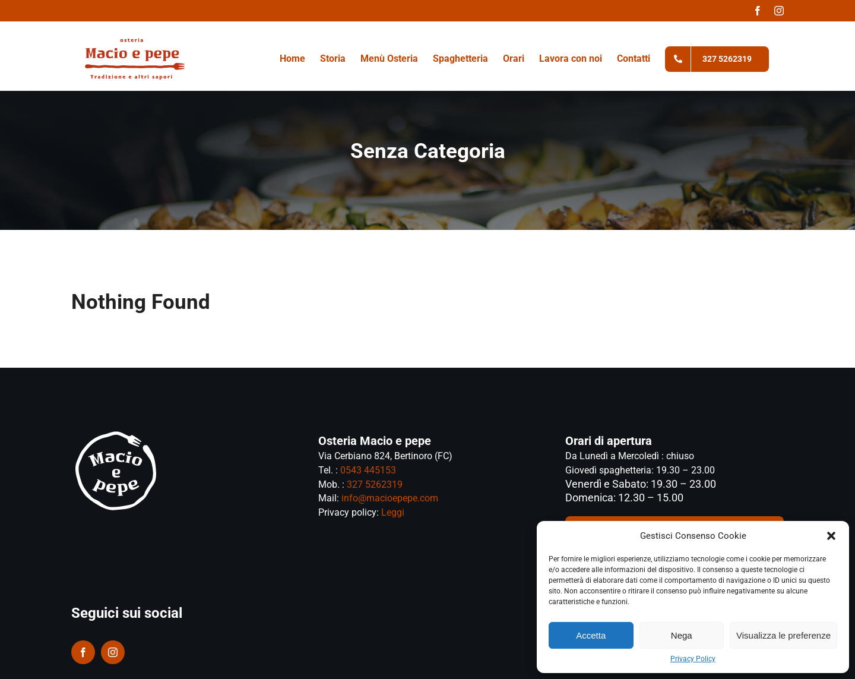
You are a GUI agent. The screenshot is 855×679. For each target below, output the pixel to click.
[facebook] (83, 652)
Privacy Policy (692, 659)
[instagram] (113, 652)
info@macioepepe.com (388, 498)
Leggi (392, 512)
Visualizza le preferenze (783, 635)
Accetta (591, 635)
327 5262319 (375, 484)
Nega (681, 635)
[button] (831, 536)
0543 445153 (368, 470)
